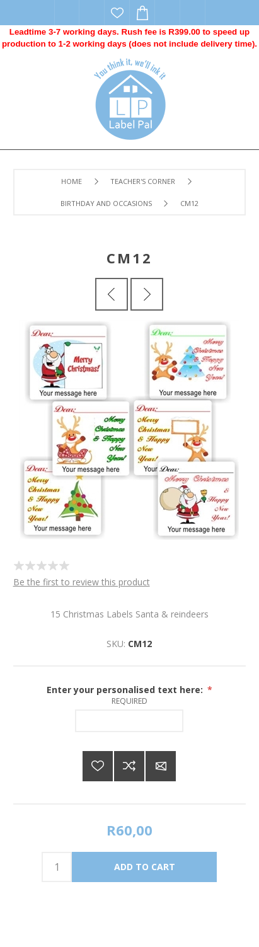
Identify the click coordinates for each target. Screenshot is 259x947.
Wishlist (117, 12)
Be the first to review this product (81, 582)
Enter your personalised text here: (126, 690)
